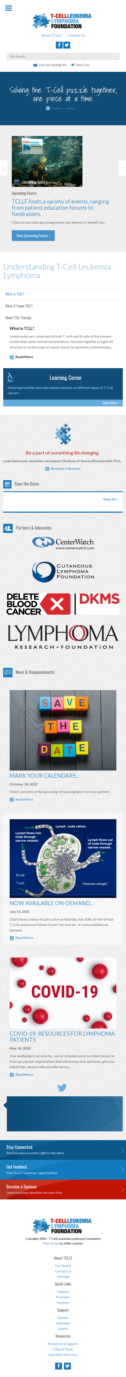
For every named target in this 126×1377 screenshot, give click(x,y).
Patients (63, 1292)
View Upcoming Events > (33, 235)
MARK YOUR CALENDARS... (44, 775)
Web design (51, 1243)
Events (63, 1329)
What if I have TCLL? (19, 305)
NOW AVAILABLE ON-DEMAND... (51, 903)
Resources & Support (63, 1344)
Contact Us (76, 35)
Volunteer (63, 1323)
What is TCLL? (14, 294)
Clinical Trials (63, 1349)
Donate (63, 1317)
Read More (21, 357)
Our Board (63, 1265)
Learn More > (111, 402)
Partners (63, 1302)
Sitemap (63, 1276)
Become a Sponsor (63, 108)
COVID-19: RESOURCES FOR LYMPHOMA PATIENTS (62, 1036)
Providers (63, 1297)
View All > (110, 499)
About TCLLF (51, 35)
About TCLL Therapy (18, 317)
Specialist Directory (63, 1354)
